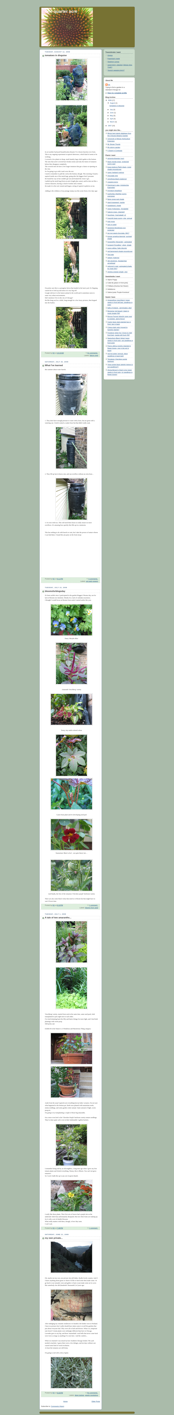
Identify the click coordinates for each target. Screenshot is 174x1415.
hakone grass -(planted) (116, 212)
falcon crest (94, 355)
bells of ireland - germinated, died (119, 308)
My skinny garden (114, 147)
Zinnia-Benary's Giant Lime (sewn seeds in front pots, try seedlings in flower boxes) (120, 372)
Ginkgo (110, 55)
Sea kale (111, 255)
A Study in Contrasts (115, 151)
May (111, 116)
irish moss (111, 221)
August (112, 103)
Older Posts (96, 1401)
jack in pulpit (112, 225)
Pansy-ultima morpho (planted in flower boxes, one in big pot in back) (119, 348)
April (112, 119)
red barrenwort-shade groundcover (120, 251)
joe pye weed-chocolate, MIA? (118, 233)
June (112, 113)
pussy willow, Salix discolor (117, 248)
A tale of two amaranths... (58, 917)
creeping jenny (113, 182)
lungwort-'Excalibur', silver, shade (119, 245)
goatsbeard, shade (114, 206)
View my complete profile (117, 93)
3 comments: (93, 579)
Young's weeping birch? (116, 70)
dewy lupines (79, 1395)
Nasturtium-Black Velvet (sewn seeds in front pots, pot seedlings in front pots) (120, 340)
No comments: (92, 1393)
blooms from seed (91, 908)
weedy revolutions (91, 1395)
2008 (110, 100)
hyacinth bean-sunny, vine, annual (120, 218)
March (112, 122)
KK (109, 85)
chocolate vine (113, 176)
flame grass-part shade (116, 199)
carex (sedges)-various (116, 172)
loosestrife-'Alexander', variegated (120, 242)
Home (65, 1401)
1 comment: (93, 905)
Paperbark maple (114, 59)
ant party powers (92, 581)
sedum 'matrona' (113, 258)
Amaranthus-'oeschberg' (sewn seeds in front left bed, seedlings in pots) (120, 302)
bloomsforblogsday (55, 591)
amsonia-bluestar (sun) (116, 158)
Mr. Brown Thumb (114, 144)
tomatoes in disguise (56, 55)
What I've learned (54, 365)
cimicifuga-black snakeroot (117, 179)
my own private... (54, 1238)
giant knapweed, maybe (116, 202)
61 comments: (92, 353)
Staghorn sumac (113, 62)
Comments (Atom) (57, 1406)
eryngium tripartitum (115, 191)
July (111, 110)
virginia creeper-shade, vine (118, 272)
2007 (110, 126)
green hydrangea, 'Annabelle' (118, 209)
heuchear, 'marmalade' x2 (117, 215)
